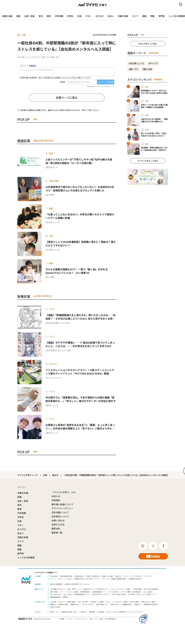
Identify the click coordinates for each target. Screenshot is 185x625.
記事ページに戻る (67, 97)
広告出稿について (60, 512)
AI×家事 (50, 194)
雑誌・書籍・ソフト (56, 592)
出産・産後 (29, 16)
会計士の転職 (134, 602)
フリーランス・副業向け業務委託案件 (113, 579)
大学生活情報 (137, 589)
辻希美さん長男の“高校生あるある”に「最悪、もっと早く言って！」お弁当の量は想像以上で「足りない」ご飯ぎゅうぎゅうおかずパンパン (80, 426)
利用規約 (55, 500)
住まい (111, 16)
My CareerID (68, 594)
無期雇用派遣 (126, 604)
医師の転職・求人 (102, 604)
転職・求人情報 (107, 576)
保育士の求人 (115, 604)
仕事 (79, 16)
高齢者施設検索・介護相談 (59, 597)
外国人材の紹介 (55, 607)
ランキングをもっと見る (147, 160)
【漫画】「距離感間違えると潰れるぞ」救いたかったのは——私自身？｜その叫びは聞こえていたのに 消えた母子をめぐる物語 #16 (81, 316)
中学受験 (59, 16)
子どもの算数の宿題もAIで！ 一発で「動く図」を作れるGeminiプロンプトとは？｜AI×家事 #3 (77, 270)
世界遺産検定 (84, 592)
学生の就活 (54, 576)
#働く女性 (55, 57)
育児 (41, 16)
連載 (144, 16)
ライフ (135, 16)
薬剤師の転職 (63, 604)
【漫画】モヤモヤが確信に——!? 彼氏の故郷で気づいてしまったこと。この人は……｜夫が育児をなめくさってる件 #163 (80, 344)
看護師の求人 (74, 604)
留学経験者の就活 (66, 576)
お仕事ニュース (53, 249)
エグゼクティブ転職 (120, 602)
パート (52, 579)
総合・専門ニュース (74, 589)
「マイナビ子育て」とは (63, 492)
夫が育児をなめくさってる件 (59, 350)
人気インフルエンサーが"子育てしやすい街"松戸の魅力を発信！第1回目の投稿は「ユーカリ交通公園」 (79, 161)
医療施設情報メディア (82, 594)
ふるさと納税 (147, 592)
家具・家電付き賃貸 (119, 594)
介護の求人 (137, 604)
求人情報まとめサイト (57, 589)
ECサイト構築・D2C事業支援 (130, 592)
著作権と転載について (62, 504)
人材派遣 (53, 602)
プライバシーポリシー (62, 508)
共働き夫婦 (7, 16)
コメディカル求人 (88, 604)
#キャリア (36, 57)
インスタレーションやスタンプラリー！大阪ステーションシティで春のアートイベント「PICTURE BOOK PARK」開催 (80, 371)
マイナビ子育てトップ (27, 475)
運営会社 (55, 528)
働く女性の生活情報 (151, 589)
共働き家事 (123, 16)
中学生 (70, 16)
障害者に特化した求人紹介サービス (86, 579)
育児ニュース (52, 405)
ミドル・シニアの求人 (64, 579)
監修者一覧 (56, 532)
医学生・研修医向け (93, 576)
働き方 (55, 475)
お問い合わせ (58, 520)
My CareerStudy (55, 594)
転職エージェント (105, 602)
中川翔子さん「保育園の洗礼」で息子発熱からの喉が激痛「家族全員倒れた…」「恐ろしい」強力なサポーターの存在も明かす (81, 399)
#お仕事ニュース (24, 57)
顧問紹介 (53, 604)
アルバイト (148, 576)
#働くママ (45, 57)
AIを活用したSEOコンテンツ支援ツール (141, 594)
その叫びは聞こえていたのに (59, 323)
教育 (49, 16)
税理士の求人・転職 (148, 602)
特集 (152, 16)
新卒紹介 (94, 602)
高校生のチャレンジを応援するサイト (96, 589)
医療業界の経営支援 (150, 604)
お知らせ (55, 496)
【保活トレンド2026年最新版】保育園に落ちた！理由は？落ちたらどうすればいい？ (81, 243)
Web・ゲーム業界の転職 (67, 602)
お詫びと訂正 (58, 524)
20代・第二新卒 (83, 602)
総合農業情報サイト (98, 592)
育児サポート (52, 167)
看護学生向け (79, 576)
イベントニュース (54, 378)
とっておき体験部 (26, 557)
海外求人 (118, 576)
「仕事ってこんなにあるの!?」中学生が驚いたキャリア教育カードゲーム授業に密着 (80, 216)
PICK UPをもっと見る (147, 43)
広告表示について (60, 516)
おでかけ (100, 16)
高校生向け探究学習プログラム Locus (77, 584)
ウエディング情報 (72, 592)
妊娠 (18, 16)
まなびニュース (53, 222)
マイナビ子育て (113, 592)
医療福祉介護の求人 (135, 579)
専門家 (162, 16)
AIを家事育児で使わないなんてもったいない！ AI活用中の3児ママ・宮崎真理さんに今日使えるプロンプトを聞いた (80, 188)
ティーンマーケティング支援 (120, 589)
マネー (88, 16)
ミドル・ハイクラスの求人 (133, 576)
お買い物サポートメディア (101, 594)
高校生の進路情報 (56, 584)
